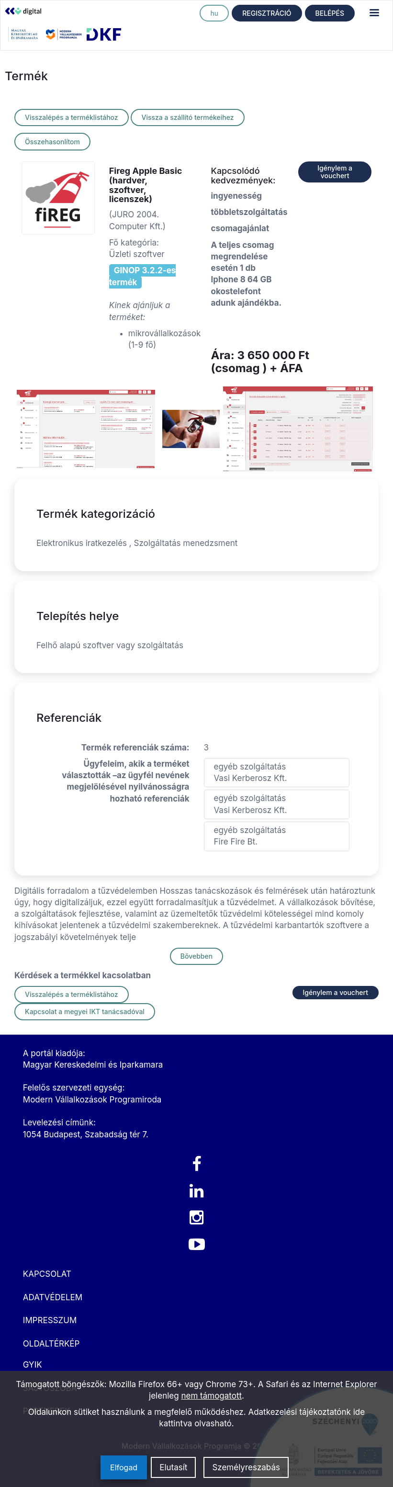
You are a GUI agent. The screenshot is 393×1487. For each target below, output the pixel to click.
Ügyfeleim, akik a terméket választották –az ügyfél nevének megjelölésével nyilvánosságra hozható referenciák (125, 781)
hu (214, 13)
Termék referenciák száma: (135, 747)
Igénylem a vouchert (334, 172)
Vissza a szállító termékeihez (187, 117)
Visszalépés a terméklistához (71, 117)
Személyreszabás (246, 1467)
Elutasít (173, 1467)
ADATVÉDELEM (52, 1297)
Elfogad (123, 1467)
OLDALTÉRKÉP (51, 1343)
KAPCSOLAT (47, 1274)
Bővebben (196, 956)
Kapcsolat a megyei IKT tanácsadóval (85, 1011)
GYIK (32, 1364)
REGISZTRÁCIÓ (266, 13)
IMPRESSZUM (50, 1320)
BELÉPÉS (329, 13)
